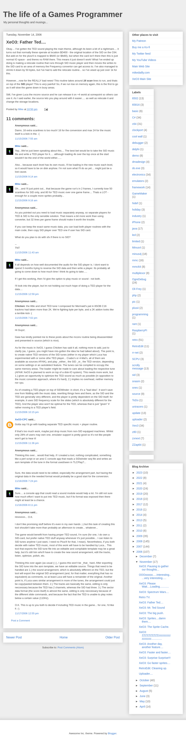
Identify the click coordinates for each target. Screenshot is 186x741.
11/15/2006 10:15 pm (27, 412)
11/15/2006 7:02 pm (26, 317)
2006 (139, 551)
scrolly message (137, 367)
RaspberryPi (139, 330)
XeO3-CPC (21, 419)
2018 (139, 498)
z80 (134, 431)
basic (135, 111)
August (144, 690)
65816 (136, 104)
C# (134, 117)
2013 (139, 520)
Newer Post (14, 637)
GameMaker (139, 193)
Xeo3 (135, 425)
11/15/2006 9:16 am (26, 200)
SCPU (136, 359)
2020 (139, 488)
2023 (139, 472)
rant (134, 324)
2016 (139, 509)
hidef (135, 203)
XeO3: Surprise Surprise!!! (154, 657)
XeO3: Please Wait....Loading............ (154, 585)
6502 (135, 98)
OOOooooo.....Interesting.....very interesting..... (155, 576)
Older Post (112, 637)
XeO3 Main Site (141, 79)
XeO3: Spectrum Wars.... (154, 592)
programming (140, 314)
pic (134, 301)
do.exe (136, 168)
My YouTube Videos (144, 60)
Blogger (112, 733)
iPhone (136, 222)
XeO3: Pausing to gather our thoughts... (154, 568)
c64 (134, 123)
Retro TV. (144, 597)
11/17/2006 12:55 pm (27, 613)
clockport (137, 130)
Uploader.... (146, 673)
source (136, 393)
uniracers (137, 406)
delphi (135, 149)
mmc (135, 260)
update (136, 413)
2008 (139, 541)
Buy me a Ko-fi (141, 47)
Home (64, 637)
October (145, 680)
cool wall (137, 136)
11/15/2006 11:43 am (27, 252)
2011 (139, 525)
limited (136, 241)
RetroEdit (137, 346)
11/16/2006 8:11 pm (26, 505)
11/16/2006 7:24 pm (26, 481)
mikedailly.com (141, 72)
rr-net (135, 352)
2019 (139, 493)
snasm (136, 381)
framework (138, 187)
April (143, 706)
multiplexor (138, 273)
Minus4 (136, 247)
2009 (139, 536)
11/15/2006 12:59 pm (27, 294)
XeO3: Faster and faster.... (155, 652)
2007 (139, 546)
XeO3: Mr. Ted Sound (152, 607)
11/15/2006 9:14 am (26, 176)
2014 (139, 514)
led (134, 234)
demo (135, 155)
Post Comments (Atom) (71, 647)
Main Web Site (141, 66)
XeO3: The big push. (151, 613)
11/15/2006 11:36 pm (27, 443)
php (134, 295)
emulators (138, 180)
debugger (138, 142)
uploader (137, 419)
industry (137, 216)
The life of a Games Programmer (62, 14)
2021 (139, 483)
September (146, 685)
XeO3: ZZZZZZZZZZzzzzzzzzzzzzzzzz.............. (155, 635)
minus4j (136, 253)
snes (135, 387)
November (146, 561)
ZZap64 (136, 444)
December (146, 556)
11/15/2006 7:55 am (26, 138)
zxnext (136, 438)
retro (135, 339)
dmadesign (139, 161)
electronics (138, 174)
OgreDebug (139, 279)
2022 (139, 477)
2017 (139, 504)
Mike (18, 146)
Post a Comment (20, 620)
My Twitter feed (141, 53)
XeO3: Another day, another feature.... (151, 645)
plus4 (135, 307)
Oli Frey (137, 288)
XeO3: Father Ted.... (151, 602)
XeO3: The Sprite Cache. (154, 626)
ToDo (135, 400)
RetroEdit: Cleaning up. (153, 668)
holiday (136, 209)
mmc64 (136, 266)
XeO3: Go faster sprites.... (154, 663)
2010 (139, 530)
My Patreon (139, 40)
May (142, 701)
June (143, 696)
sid (134, 374)
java (134, 228)
